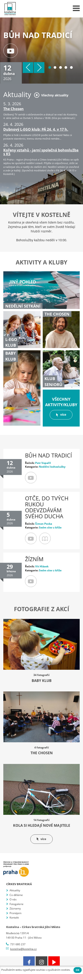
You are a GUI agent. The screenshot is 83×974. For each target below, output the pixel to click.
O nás (13, 899)
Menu (76, 8)
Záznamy (15, 908)
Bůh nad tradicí (48, 455)
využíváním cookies (58, 969)
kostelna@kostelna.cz (23, 949)
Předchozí (28, 67)
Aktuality (15, 890)
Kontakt (14, 917)
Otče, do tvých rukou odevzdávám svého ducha (46, 507)
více (61, 415)
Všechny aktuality (51, 95)
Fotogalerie (16, 904)
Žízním (34, 559)
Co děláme (16, 895)
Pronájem (15, 913)
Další (39, 67)
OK (77, 970)
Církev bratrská (19, 884)
